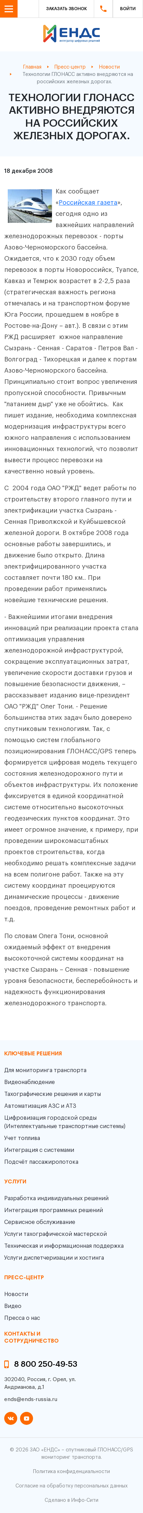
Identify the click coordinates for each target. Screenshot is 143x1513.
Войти (128, 9)
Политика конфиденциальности (71, 1471)
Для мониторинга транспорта (45, 1070)
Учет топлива (22, 1138)
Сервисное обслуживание (39, 1222)
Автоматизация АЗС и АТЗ (40, 1106)
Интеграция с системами (39, 1150)
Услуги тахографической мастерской (55, 1234)
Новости (16, 1294)
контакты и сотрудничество (31, 1337)
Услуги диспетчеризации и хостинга (54, 1258)
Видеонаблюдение (29, 1082)
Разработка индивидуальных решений (56, 1198)
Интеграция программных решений (53, 1210)
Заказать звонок (66, 9)
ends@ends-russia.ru (30, 1399)
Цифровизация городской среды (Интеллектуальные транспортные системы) (64, 1122)
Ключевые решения (33, 1054)
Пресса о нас (22, 1318)
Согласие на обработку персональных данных (71, 1486)
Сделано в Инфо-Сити (71, 1500)
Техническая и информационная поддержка (64, 1246)
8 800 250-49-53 (45, 1364)
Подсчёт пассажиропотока (41, 1162)
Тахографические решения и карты (52, 1094)
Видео (12, 1306)
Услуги (15, 1182)
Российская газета (88, 202)
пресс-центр (24, 1278)
